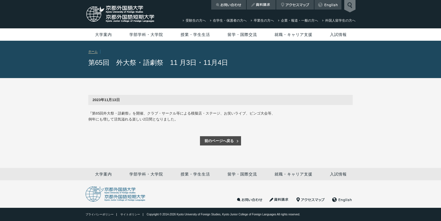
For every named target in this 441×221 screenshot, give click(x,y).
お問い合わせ (228, 5)
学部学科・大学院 (146, 34)
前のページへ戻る (219, 141)
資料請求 (261, 5)
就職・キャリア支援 (293, 34)
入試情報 (338, 34)
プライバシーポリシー (100, 214)
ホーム (93, 51)
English (327, 5)
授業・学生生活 (195, 34)
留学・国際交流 (242, 34)
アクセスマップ (295, 5)
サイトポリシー (130, 214)
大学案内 (103, 34)
